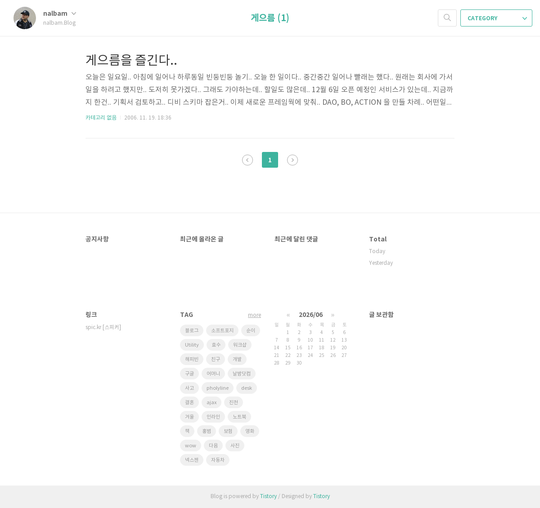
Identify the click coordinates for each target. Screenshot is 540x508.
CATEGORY (497, 18)
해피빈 (191, 359)
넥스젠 (191, 460)
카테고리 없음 (101, 118)
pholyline (218, 388)
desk (246, 388)
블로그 (191, 331)
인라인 (213, 417)
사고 (189, 388)
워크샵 (240, 345)
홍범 (206, 431)
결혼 (189, 403)
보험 (228, 431)
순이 (250, 331)
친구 (215, 359)
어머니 (213, 374)
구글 (189, 374)
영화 (249, 431)
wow (190, 446)
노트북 (239, 417)
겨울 (189, 417)
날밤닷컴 (242, 374)
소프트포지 (222, 331)
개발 (237, 359)
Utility (192, 345)
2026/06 (311, 315)
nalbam (59, 14)
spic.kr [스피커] (103, 327)
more (254, 315)
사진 (234, 446)
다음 (292, 160)
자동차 (218, 460)
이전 (247, 160)
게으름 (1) (270, 18)
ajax (211, 403)
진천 (233, 403)
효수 (216, 345)
